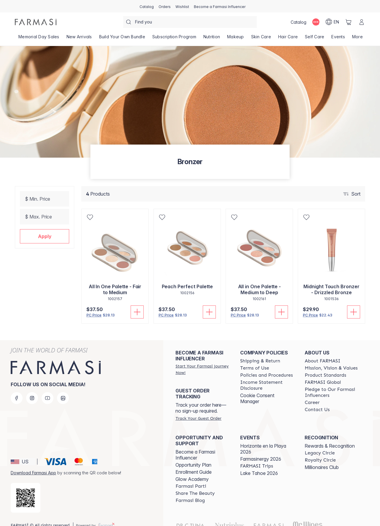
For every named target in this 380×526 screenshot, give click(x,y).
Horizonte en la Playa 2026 (263, 439)
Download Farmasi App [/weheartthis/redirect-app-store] (33, 463)
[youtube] (47, 389)
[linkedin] (63, 389)
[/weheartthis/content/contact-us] (317, 400)
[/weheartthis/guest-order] (198, 408)
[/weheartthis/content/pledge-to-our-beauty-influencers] (332, 383)
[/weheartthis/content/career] (312, 393)
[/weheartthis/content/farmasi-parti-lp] (190, 477)
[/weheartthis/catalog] (146, 6)
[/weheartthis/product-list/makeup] (236, 38)
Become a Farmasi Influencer (195, 445)
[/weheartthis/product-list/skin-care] (261, 38)
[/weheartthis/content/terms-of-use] (254, 359)
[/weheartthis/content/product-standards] (325, 366)
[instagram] (32, 389)
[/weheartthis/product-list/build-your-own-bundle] (122, 38)
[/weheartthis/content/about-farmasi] (322, 351)
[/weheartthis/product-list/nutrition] (212, 38)
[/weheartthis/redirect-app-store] (25, 488)
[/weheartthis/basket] (348, 22)
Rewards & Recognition (330, 436)
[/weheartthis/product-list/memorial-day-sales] (39, 38)
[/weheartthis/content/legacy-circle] (320, 443)
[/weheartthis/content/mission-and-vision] (331, 359)
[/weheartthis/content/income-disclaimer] (267, 376)
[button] (44, 236)
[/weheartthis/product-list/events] (338, 38)
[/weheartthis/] (35, 22)
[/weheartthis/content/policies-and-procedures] (266, 366)
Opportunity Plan (193, 455)
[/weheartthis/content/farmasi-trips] (256, 457)
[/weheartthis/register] (164, 6)
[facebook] (17, 389)
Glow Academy (192, 470)
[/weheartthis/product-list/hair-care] (288, 38)
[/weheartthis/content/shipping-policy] (260, 351)
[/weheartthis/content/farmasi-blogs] (190, 491)
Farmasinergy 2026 (260, 449)
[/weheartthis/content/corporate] (323, 373)
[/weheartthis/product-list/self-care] (314, 38)
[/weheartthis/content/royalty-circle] (320, 451)
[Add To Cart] (137, 312)
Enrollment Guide (193, 462)
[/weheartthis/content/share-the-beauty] (195, 484)
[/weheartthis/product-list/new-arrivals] (79, 38)
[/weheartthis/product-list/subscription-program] (174, 38)
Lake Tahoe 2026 (259, 464)
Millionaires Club (322, 458)
